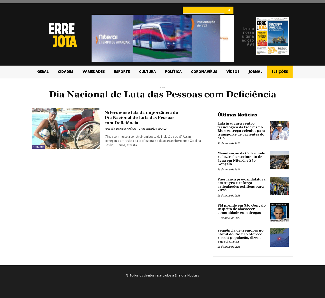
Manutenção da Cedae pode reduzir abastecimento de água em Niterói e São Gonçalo (241, 158)
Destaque (38, 147)
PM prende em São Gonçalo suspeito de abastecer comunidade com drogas (241, 209)
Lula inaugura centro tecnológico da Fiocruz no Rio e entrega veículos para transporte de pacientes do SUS (241, 130)
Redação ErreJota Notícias (120, 128)
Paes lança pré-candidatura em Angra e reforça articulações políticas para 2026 (241, 185)
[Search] (228, 10)
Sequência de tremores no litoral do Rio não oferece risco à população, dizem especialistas (240, 236)
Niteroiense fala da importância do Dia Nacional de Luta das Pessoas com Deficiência (145, 117)
